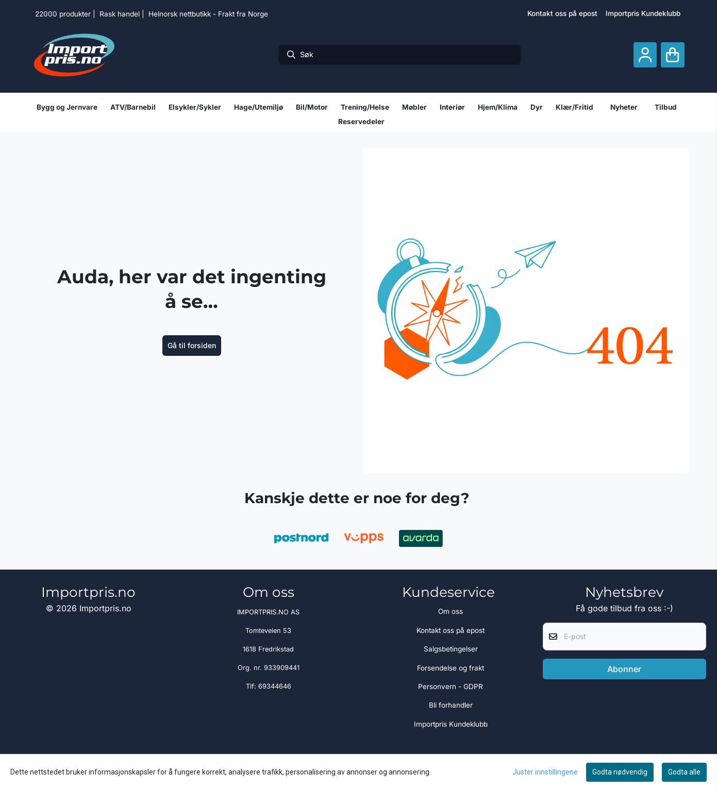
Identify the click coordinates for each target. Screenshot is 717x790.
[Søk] (400, 54)
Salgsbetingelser (451, 649)
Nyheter (624, 107)
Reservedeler (361, 121)
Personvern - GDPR (450, 686)
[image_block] (526, 310)
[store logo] (74, 54)
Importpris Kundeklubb (643, 13)
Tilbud (666, 107)
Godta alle (684, 772)
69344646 (274, 686)
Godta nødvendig (619, 772)
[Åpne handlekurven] (672, 54)
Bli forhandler (451, 705)
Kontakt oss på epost (562, 13)
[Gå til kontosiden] (645, 54)
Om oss (450, 611)
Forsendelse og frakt (450, 668)
